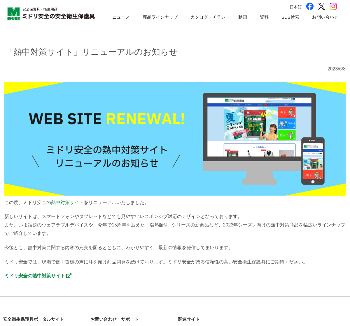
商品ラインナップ (160, 17)
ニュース (121, 17)
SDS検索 (290, 17)
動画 (242, 17)
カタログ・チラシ (207, 17)
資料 (264, 17)
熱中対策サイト (67, 202)
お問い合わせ (325, 17)
